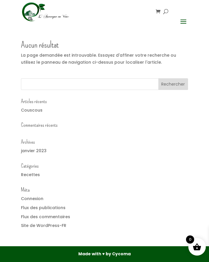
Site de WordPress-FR (43, 225)
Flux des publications (43, 208)
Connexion (32, 199)
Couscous (31, 110)
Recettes (30, 175)
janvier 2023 (34, 151)
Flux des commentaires (45, 217)
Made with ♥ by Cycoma (104, 254)
